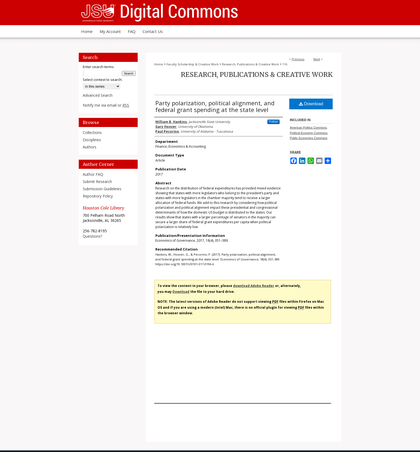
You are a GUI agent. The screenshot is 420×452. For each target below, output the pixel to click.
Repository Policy (98, 196)
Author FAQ (93, 174)
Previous (298, 59)
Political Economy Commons (308, 133)
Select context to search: (102, 79)
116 (284, 64)
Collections (92, 132)
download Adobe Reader (253, 285)
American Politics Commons (308, 127)
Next (316, 59)
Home (158, 64)
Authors (89, 147)
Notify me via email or (106, 105)
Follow (273, 121)
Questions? (92, 236)
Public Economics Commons (308, 138)
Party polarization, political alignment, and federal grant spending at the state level (215, 106)
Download (311, 104)
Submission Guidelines (102, 188)
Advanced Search (97, 95)
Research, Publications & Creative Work (250, 64)
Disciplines (92, 139)
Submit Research (97, 181)
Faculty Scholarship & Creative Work (193, 64)
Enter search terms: (98, 66)
